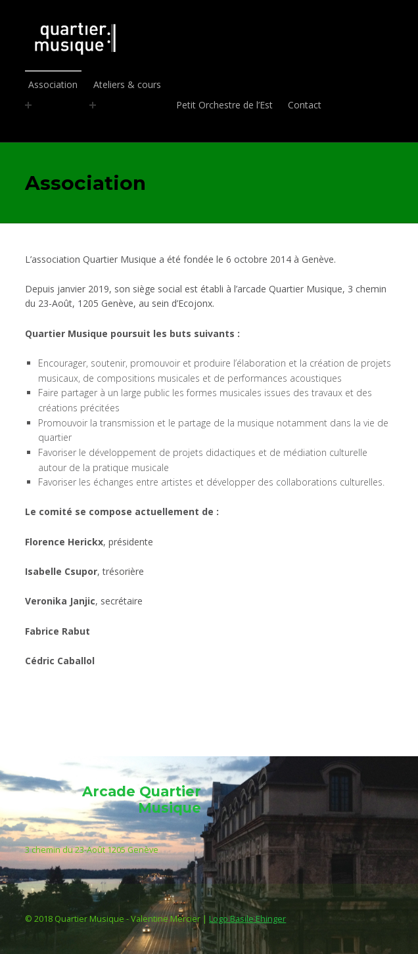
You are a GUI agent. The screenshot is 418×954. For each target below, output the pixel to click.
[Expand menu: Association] (28, 105)
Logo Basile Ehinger (247, 918)
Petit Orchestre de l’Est (224, 105)
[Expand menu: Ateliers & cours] (92, 105)
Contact (304, 105)
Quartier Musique (206, 37)
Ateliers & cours (127, 84)
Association (53, 84)
